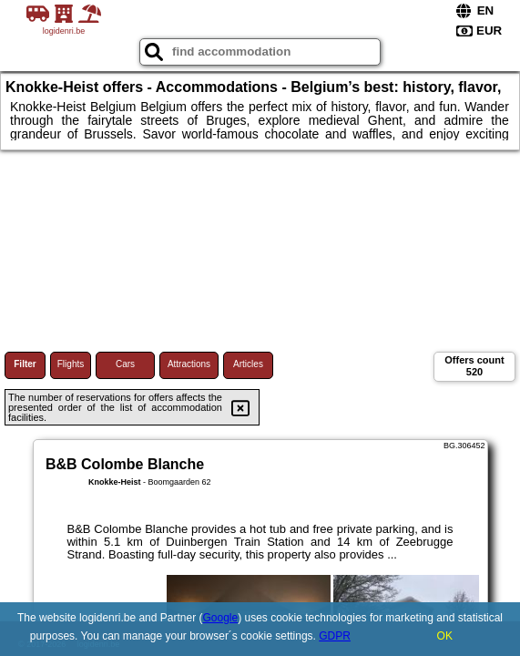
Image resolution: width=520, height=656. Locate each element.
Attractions (189, 364)
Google (220, 617)
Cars (125, 364)
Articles (248, 364)
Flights (70, 364)
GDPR (335, 636)
